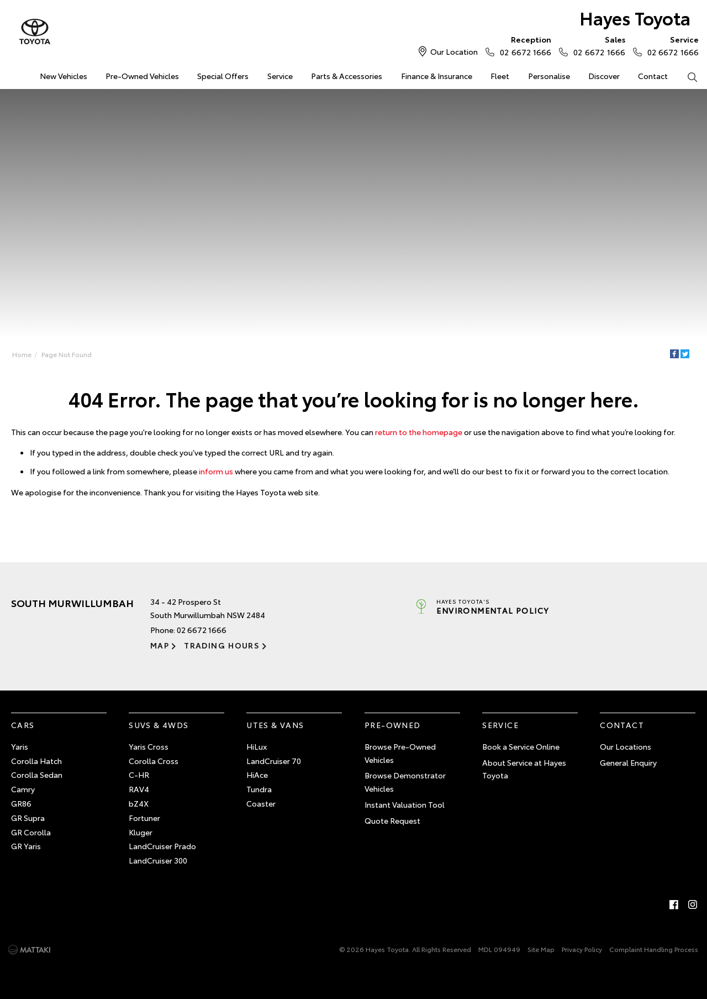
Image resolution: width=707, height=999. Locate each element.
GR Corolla (31, 832)
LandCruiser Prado (162, 845)
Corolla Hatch (36, 760)
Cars (23, 724)
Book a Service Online (521, 746)
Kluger (140, 832)
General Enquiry (628, 762)
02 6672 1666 (523, 45)
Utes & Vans (275, 724)
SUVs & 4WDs (158, 724)
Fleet (499, 75)
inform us (216, 471)
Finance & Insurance (436, 75)
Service (280, 75)
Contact (653, 75)
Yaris (19, 746)
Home (21, 354)
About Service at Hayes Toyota (524, 769)
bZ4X (139, 803)
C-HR (139, 774)
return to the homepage (418, 431)
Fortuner (144, 817)
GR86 (21, 803)
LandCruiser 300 (158, 860)
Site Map (541, 949)
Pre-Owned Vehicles (142, 75)
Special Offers (223, 75)
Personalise (549, 75)
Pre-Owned (393, 724)
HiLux (256, 746)
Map (159, 645)
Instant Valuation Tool (405, 804)
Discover (604, 75)
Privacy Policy (582, 949)
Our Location (454, 51)
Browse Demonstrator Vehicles (405, 782)
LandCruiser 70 (273, 760)
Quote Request (392, 820)
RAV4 (139, 788)
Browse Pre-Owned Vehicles (400, 753)
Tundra (259, 788)
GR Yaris (26, 845)
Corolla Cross (153, 760)
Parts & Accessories (346, 75)
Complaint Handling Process (653, 949)
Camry (23, 788)
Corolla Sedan (36, 774)
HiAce (257, 774)
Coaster (261, 803)
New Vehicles (63, 75)
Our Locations (625, 746)
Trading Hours (222, 645)
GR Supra (28, 817)
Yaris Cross (148, 746)
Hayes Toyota (634, 17)
